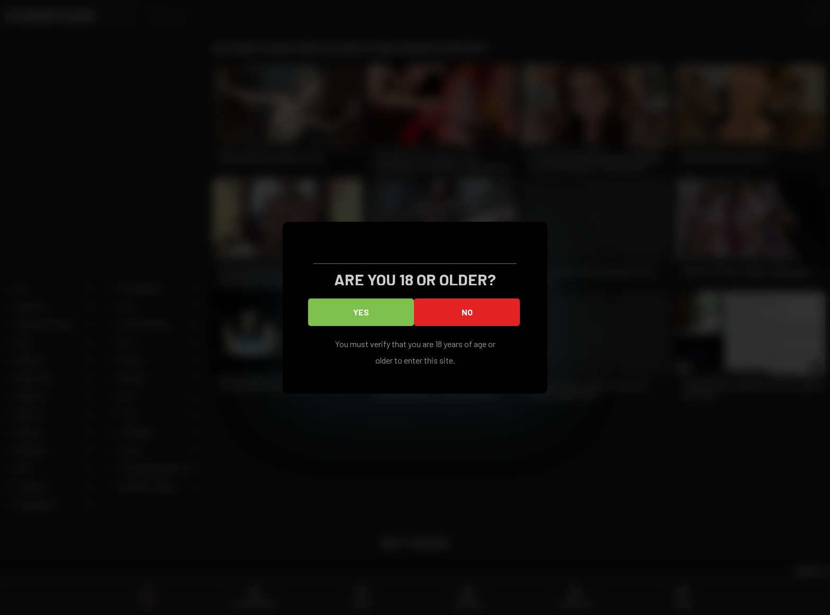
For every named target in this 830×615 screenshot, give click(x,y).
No (467, 312)
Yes (361, 312)
